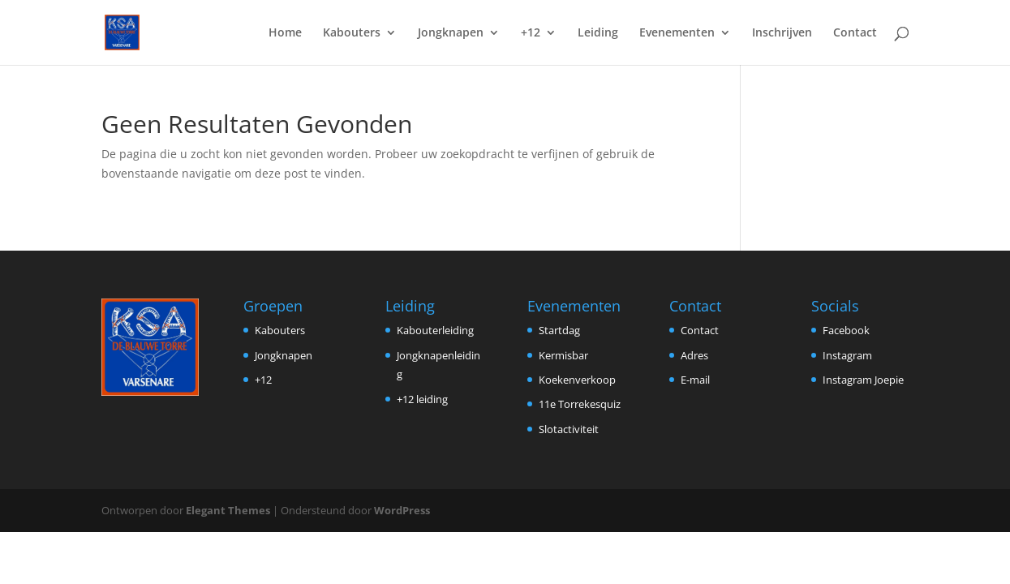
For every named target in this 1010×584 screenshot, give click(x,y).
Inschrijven (782, 33)
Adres (694, 355)
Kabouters (351, 33)
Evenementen (677, 33)
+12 (530, 33)
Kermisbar (563, 355)
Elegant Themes (228, 510)
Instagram (847, 355)
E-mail (695, 379)
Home (285, 33)
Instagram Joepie (863, 379)
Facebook (846, 330)
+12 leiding (422, 399)
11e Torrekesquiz (580, 404)
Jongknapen (451, 33)
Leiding (598, 33)
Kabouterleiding (435, 330)
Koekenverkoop (577, 379)
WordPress (402, 510)
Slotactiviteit (569, 429)
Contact (855, 33)
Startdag (559, 330)
